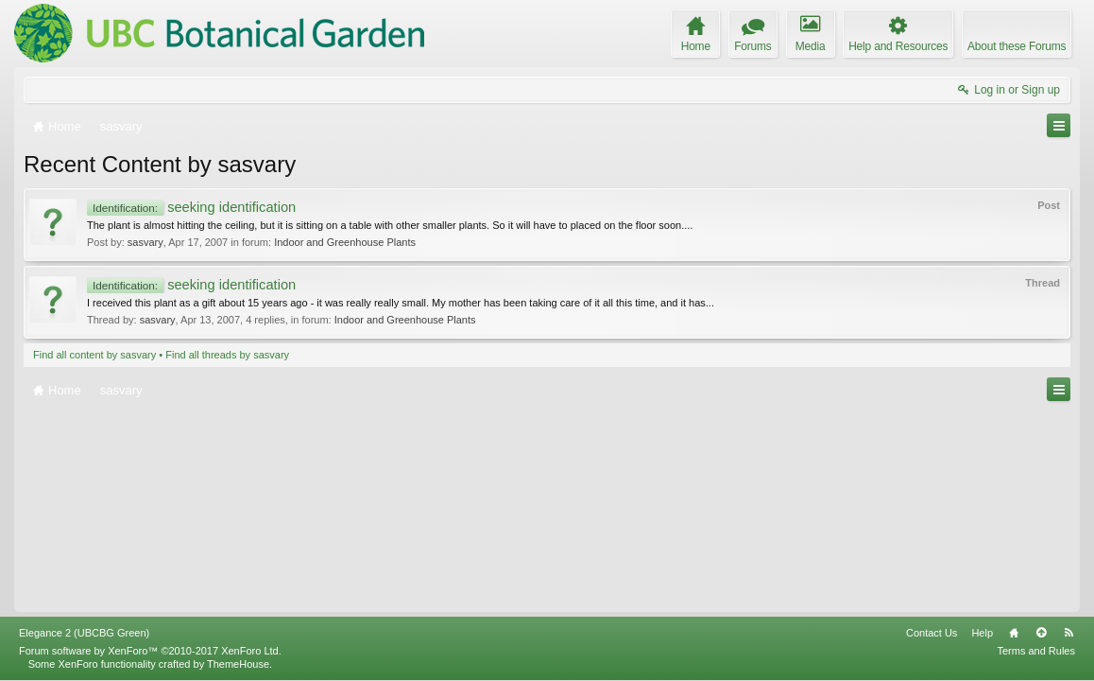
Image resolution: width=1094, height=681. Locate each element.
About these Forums (1016, 46)
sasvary (145, 242)
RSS (1068, 632)
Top (1041, 632)
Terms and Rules (1036, 650)
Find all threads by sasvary (227, 354)
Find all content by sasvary (94, 354)
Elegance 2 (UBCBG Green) (84, 632)
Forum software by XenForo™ (150, 650)
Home (1013, 632)
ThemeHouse (238, 664)
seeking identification (191, 207)
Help (982, 632)
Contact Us (931, 632)
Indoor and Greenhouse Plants (345, 242)
